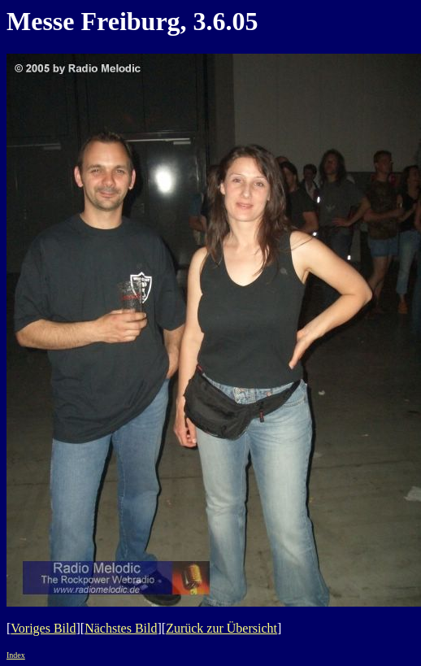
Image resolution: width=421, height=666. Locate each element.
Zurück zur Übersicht (221, 628)
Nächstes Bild (121, 628)
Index (16, 655)
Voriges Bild (43, 628)
